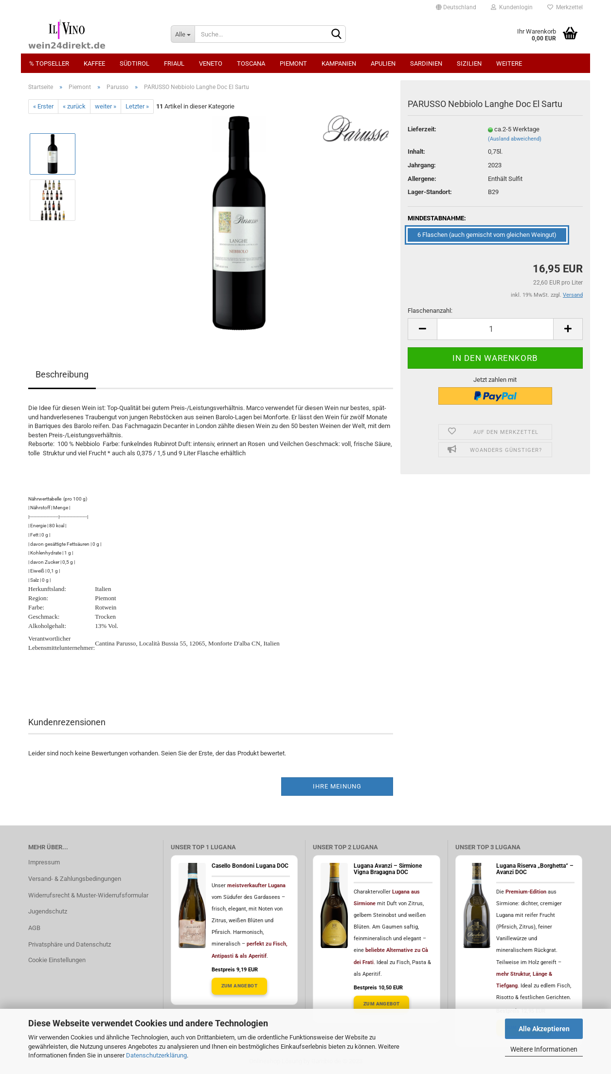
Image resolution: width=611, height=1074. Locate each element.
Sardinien (426, 63)
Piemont (293, 63)
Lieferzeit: (422, 129)
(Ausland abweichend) (514, 139)
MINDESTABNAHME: (437, 218)
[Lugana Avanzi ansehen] (334, 905)
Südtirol (134, 63)
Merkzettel (565, 7)
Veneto (210, 63)
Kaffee (94, 63)
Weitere (509, 63)
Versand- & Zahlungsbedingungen (74, 878)
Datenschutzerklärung (156, 1055)
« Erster (43, 106)
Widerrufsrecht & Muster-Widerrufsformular (88, 895)
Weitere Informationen (543, 1049)
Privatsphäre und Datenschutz (69, 944)
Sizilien (469, 63)
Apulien (383, 63)
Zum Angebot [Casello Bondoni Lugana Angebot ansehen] (239, 985)
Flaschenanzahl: (430, 310)
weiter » (105, 106)
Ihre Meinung (337, 786)
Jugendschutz (47, 911)
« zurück (74, 106)
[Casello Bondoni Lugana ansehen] (192, 905)
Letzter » (137, 106)
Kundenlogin (512, 7)
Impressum (44, 862)
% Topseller (49, 63)
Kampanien (339, 63)
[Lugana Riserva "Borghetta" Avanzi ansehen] (476, 905)
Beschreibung (62, 374)
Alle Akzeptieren (544, 1029)
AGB (34, 927)
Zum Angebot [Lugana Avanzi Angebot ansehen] (381, 1003)
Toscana (251, 63)
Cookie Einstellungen (57, 960)
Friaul (174, 63)
